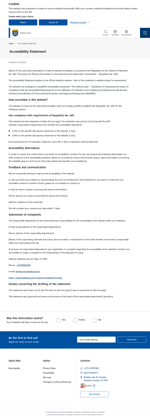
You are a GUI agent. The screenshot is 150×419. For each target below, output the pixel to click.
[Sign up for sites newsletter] (131, 340)
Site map (47, 377)
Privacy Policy (49, 368)
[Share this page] (137, 57)
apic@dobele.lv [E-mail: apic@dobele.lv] (91, 372)
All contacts (94, 394)
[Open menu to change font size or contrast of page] (126, 33)
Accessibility (48, 372)
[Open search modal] (106, 33)
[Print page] (137, 50)
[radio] (60, 319)
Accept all (53, 22)
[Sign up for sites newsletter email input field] (96, 340)
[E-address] (86, 385)
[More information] (94, 386)
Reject (23, 22)
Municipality (14, 368)
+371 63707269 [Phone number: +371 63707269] (91, 368)
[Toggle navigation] (145, 33)
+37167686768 (23, 265)
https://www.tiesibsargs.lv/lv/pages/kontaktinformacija (35, 277)
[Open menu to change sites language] (115, 33)
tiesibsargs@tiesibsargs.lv (28, 271)
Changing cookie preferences (57, 382)
